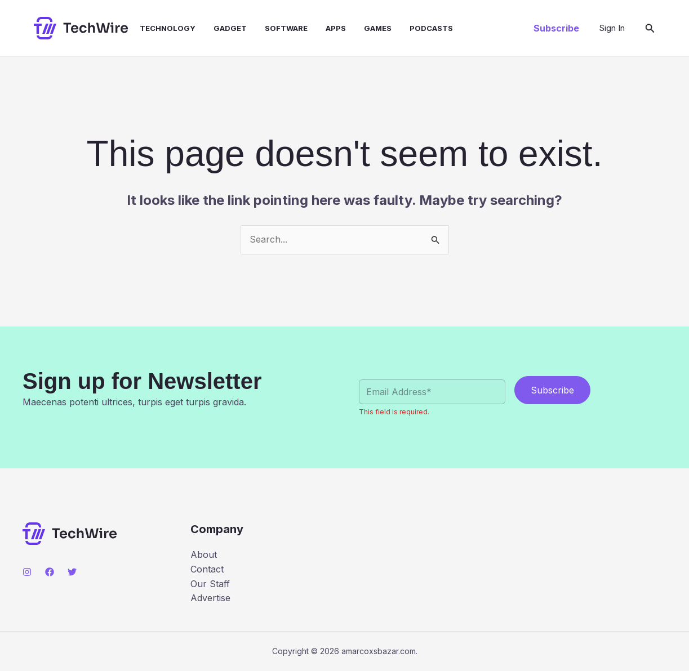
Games (378, 28)
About (203, 554)
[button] (556, 28)
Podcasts (431, 28)
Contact (207, 569)
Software (286, 28)
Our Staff (210, 583)
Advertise (210, 597)
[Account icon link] (612, 28)
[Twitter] (72, 571)
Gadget (230, 28)
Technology (167, 28)
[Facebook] (49, 571)
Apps (336, 28)
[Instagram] (27, 571)
